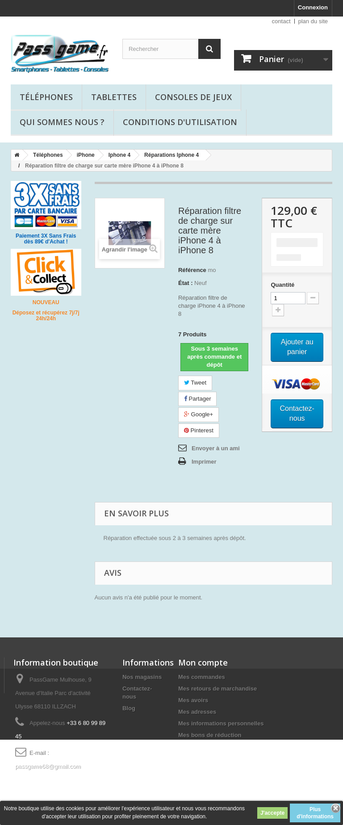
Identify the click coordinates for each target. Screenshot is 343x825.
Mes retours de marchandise (217, 688)
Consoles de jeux (193, 97)
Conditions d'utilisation (180, 122)
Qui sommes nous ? (62, 122)
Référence (192, 270)
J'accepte (272, 813)
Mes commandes (201, 677)
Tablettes (114, 97)
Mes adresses (197, 711)
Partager (197, 398)
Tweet (195, 382)
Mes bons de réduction (210, 735)
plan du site (313, 21)
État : (185, 283)
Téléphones (46, 97)
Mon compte (203, 662)
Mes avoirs (193, 700)
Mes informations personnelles (221, 723)
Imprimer (204, 461)
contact (281, 21)
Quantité (282, 284)
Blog (128, 708)
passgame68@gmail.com (48, 766)
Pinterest (198, 430)
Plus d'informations (315, 813)
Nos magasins (142, 677)
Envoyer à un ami (216, 448)
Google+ (198, 414)
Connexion (313, 7)
